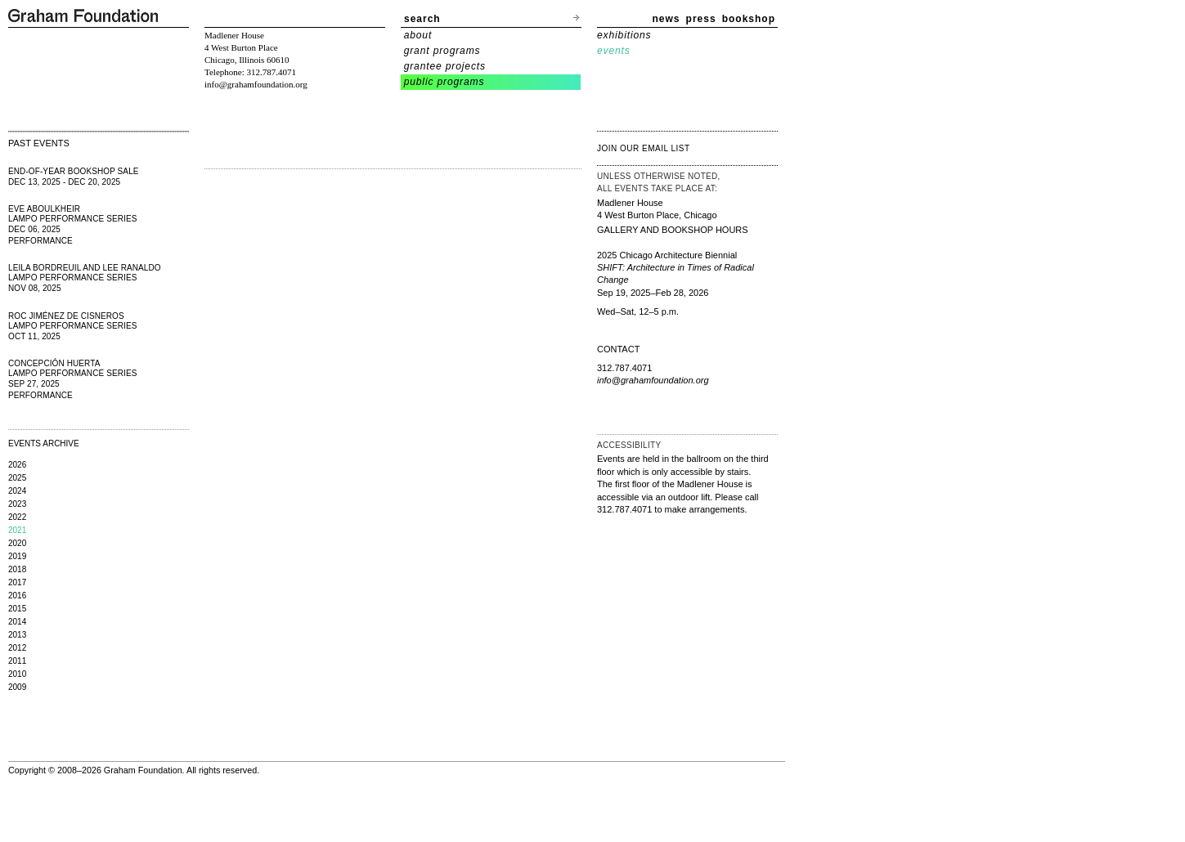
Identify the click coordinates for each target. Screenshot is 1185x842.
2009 (17, 687)
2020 (17, 543)
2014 (17, 621)
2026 (17, 464)
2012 (17, 647)
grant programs (442, 50)
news (666, 19)
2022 (17, 517)
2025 (17, 477)
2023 (17, 503)
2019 (17, 556)
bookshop (748, 19)
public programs (444, 81)
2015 (17, 608)
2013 (17, 634)
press (701, 19)
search (422, 19)
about (418, 35)
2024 (17, 490)
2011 (17, 660)
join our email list (643, 148)
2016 (17, 595)
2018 (17, 569)
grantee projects (445, 66)
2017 (17, 582)
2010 (17, 674)
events (614, 50)
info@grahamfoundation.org (255, 84)
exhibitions (624, 35)
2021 (17, 530)
